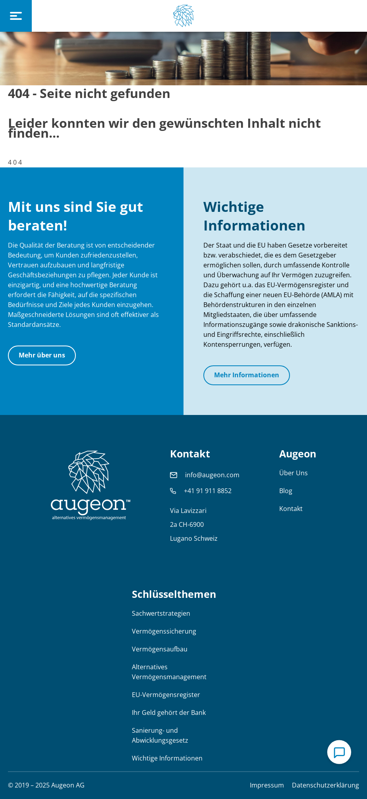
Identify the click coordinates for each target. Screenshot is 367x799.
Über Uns (293, 473)
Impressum (267, 785)
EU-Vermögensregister (166, 694)
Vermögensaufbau (159, 649)
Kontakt (291, 508)
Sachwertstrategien (161, 613)
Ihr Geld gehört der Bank (169, 712)
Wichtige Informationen (167, 758)
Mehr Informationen (246, 375)
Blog (285, 490)
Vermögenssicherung (164, 631)
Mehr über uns (42, 355)
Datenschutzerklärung (325, 785)
